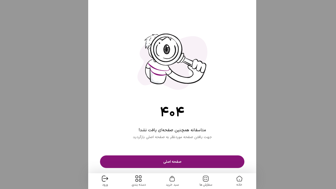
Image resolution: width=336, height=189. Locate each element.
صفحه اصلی (168, 162)
